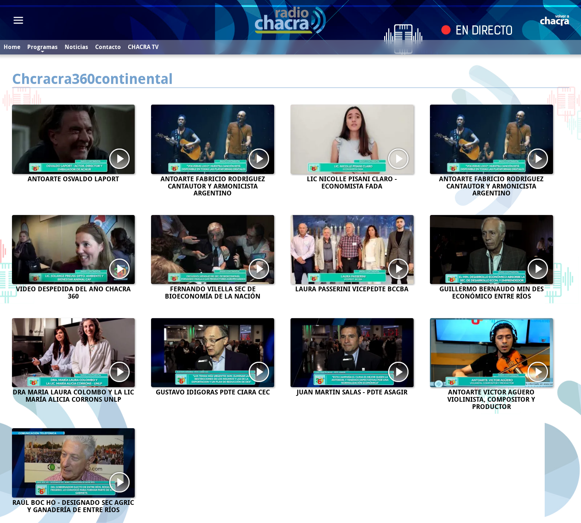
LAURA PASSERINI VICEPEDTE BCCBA (352, 289)
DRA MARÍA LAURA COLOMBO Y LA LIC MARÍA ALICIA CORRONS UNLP (73, 396)
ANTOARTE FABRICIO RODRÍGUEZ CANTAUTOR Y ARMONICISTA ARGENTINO (213, 186)
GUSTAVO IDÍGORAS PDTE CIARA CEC (213, 392)
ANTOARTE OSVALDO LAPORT (73, 179)
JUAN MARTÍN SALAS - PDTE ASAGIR (352, 392)
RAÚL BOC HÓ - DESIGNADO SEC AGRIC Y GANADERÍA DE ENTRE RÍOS (73, 506)
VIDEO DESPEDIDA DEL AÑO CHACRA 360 (73, 292)
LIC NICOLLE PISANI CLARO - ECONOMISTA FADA (352, 182)
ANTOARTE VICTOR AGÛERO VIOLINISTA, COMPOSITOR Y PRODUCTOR (491, 399)
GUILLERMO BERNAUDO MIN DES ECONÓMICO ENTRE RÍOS (491, 292)
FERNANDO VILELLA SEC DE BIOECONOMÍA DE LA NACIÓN (212, 292)
